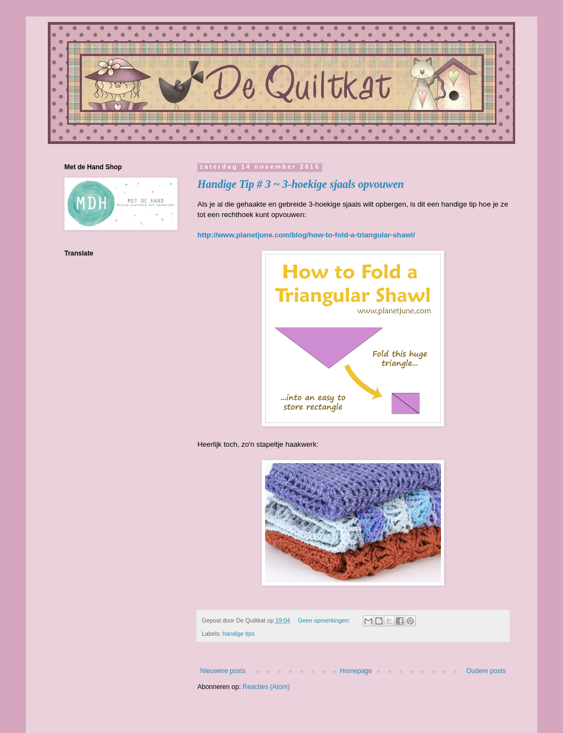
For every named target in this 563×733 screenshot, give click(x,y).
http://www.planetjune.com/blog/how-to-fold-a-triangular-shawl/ (306, 235)
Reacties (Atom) (266, 687)
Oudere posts (486, 671)
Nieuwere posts (223, 671)
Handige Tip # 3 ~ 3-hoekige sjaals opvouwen (300, 184)
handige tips (239, 633)
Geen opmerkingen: (325, 620)
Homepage (356, 671)
